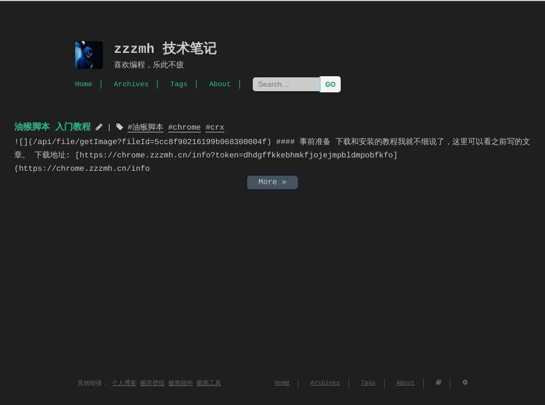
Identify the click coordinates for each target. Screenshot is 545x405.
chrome (186, 128)
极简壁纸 (152, 383)
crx (217, 128)
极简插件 (180, 383)
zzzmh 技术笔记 (165, 50)
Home (83, 84)
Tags (179, 84)
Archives (131, 84)
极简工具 (209, 383)
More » (272, 182)
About (220, 84)
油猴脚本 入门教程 (52, 127)
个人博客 (124, 383)
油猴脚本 (148, 128)
